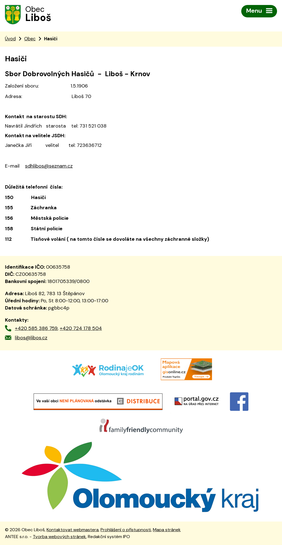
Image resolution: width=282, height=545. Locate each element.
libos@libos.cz (31, 337)
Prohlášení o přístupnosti (126, 530)
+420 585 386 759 (36, 328)
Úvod (10, 39)
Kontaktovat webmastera (73, 530)
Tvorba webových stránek (59, 536)
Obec (30, 39)
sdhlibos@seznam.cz (49, 166)
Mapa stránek (167, 530)
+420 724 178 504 (81, 328)
